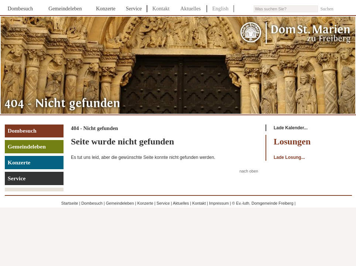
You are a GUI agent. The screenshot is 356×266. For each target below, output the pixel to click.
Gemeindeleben (65, 8)
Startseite (69, 203)
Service (134, 8)
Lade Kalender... (291, 127)
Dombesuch (20, 8)
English (220, 8)
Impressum (219, 203)
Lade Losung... (289, 157)
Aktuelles (190, 8)
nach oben (249, 171)
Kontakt (161, 8)
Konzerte (106, 8)
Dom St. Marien (296, 33)
